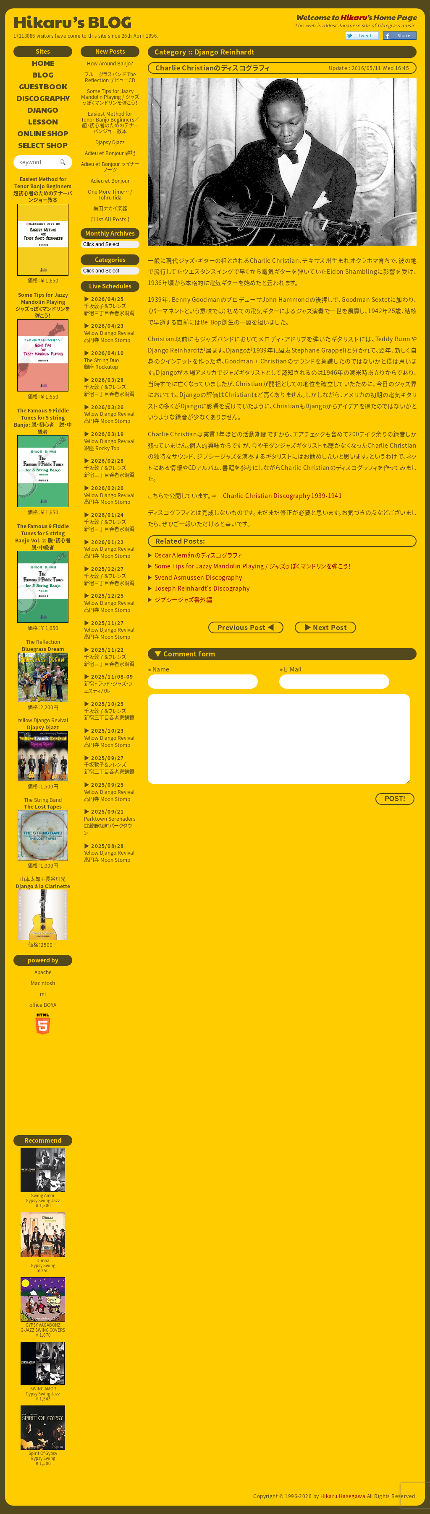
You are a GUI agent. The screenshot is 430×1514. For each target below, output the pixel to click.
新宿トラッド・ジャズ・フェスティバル (110, 684)
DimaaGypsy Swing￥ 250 (43, 1242)
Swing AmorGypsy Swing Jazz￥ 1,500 (43, 1178)
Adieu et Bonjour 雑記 (110, 153)
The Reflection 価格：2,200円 (43, 674)
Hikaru (353, 17)
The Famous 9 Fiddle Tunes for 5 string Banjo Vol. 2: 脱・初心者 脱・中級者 (43, 537)
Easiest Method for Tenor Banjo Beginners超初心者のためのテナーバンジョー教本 (42, 189)
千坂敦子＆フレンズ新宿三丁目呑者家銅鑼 (110, 306)
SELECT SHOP (43, 145)
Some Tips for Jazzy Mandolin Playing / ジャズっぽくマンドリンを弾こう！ (110, 96)
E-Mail (293, 669)
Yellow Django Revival (43, 749)
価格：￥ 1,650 (42, 244)
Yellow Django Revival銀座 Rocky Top (110, 441)
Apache (43, 972)
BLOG (42, 75)
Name (161, 669)
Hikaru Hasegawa (342, 1496)
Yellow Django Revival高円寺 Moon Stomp (110, 333)
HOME (43, 63)
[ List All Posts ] (110, 219)
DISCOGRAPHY (43, 98)
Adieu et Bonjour (110, 180)
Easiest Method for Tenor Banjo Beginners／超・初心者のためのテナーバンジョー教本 (110, 122)
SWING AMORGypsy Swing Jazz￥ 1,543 (43, 1372)
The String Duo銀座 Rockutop (110, 360)
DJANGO (42, 110)
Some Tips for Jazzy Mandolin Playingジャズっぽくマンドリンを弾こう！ (43, 305)
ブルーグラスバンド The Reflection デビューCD (110, 77)
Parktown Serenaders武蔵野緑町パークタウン (110, 822)
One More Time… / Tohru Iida (110, 194)
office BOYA (42, 1004)
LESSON (43, 122)
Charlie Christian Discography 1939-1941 (282, 495)
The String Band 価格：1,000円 (43, 832)
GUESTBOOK (43, 86)
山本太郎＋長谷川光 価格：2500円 (43, 912)
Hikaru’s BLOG (72, 21)
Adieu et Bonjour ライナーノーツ (110, 167)
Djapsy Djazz (110, 142)
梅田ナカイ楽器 (110, 208)
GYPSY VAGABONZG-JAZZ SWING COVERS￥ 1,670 (43, 1307)
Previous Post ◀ (246, 627)
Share (404, 35)
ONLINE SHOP (42, 133)
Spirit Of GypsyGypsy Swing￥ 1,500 (43, 1435)
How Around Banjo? (110, 63)
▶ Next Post (325, 627)
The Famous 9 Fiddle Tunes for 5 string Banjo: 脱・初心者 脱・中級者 (43, 421)
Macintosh (43, 983)
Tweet (365, 35)
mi (43, 994)
